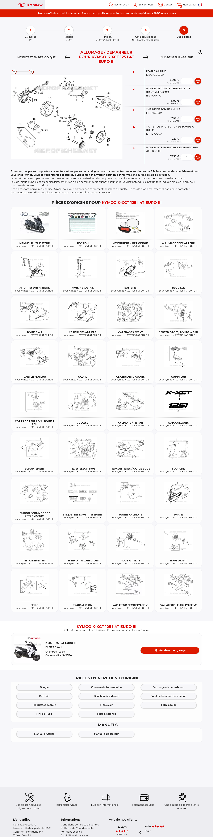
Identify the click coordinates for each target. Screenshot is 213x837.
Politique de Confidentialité (77, 828)
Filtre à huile (168, 705)
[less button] (182, 81)
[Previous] (67, 57)
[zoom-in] (31, 72)
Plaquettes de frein (44, 705)
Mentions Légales (71, 831)
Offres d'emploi (22, 835)
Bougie (44, 687)
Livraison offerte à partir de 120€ (32, 828)
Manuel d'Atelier (44, 734)
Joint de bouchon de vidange (168, 696)
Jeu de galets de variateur (169, 687)
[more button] (191, 81)
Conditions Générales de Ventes (80, 824)
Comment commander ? (28, 831)
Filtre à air (106, 705)
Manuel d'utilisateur (106, 734)
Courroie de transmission (106, 687)
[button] (200, 52)
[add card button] (198, 81)
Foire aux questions (24, 824)
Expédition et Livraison (74, 835)
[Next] (145, 57)
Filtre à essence (106, 713)
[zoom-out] (14, 72)
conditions (170, 13)
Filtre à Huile (44, 713)
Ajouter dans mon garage (169, 650)
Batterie (44, 696)
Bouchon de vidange (106, 696)
